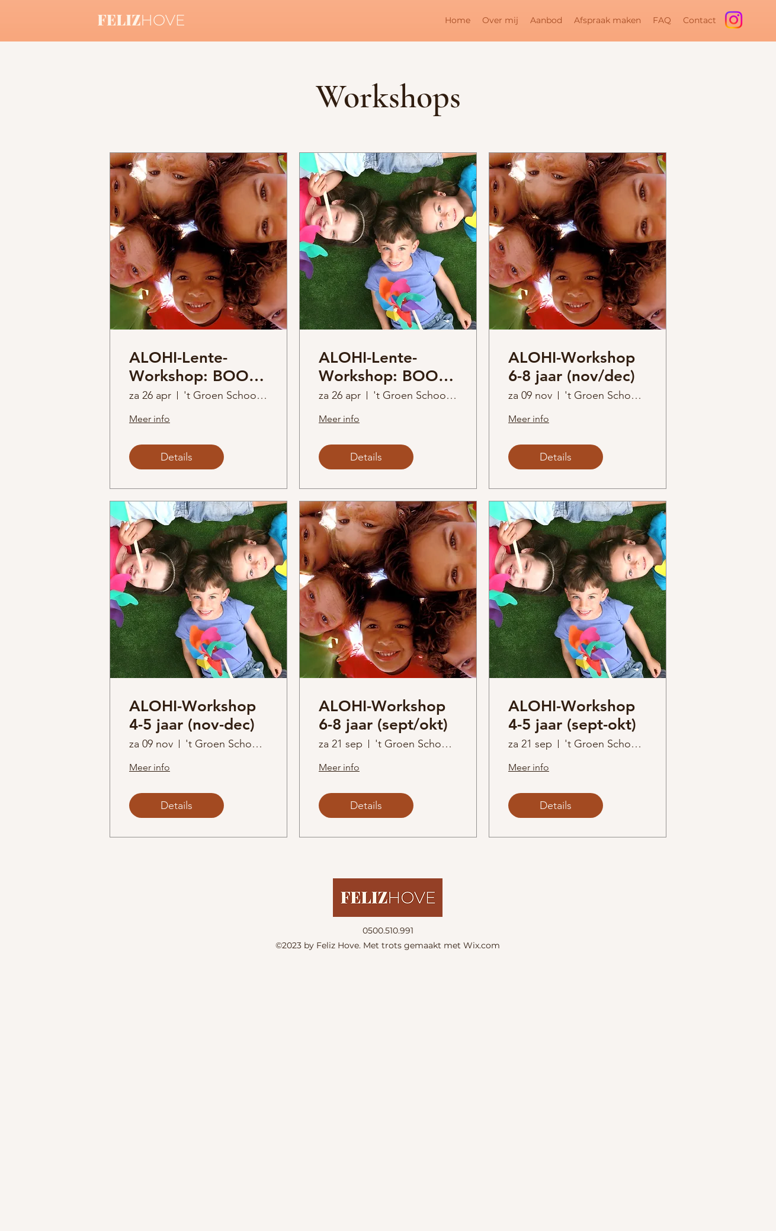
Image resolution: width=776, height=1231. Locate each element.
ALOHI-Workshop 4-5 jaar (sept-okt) (572, 715)
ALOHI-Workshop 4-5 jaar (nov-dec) (192, 715)
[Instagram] (733, 19)
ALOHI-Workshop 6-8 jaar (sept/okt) (383, 715)
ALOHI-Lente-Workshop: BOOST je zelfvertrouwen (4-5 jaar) (387, 366)
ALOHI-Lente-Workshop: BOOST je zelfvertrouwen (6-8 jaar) (198, 366)
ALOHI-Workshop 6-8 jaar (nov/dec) (571, 366)
